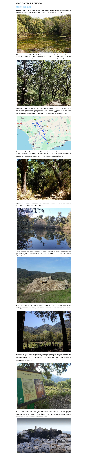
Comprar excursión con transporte (23, 6)
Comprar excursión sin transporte (23, 7)
